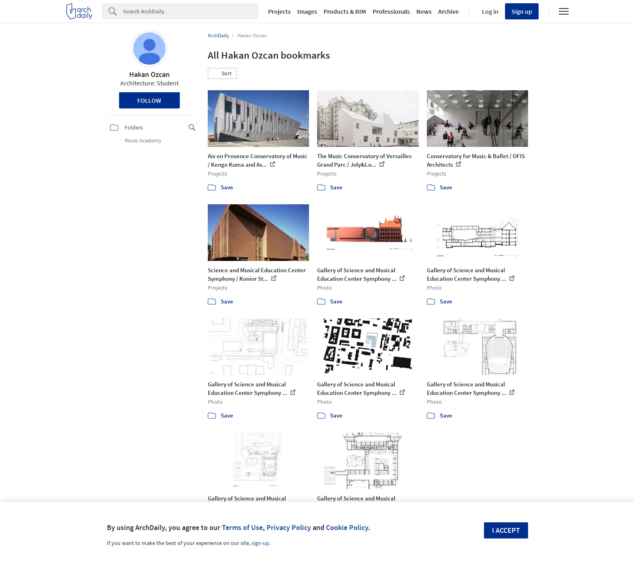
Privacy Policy (288, 527)
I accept (506, 530)
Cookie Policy (347, 527)
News (424, 11)
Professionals (391, 11)
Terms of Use (242, 527)
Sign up (521, 11)
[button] (222, 73)
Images (307, 11)
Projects (279, 11)
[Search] (190, 11)
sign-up (260, 543)
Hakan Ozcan (149, 74)
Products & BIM (345, 11)
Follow (149, 100)
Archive (448, 11)
